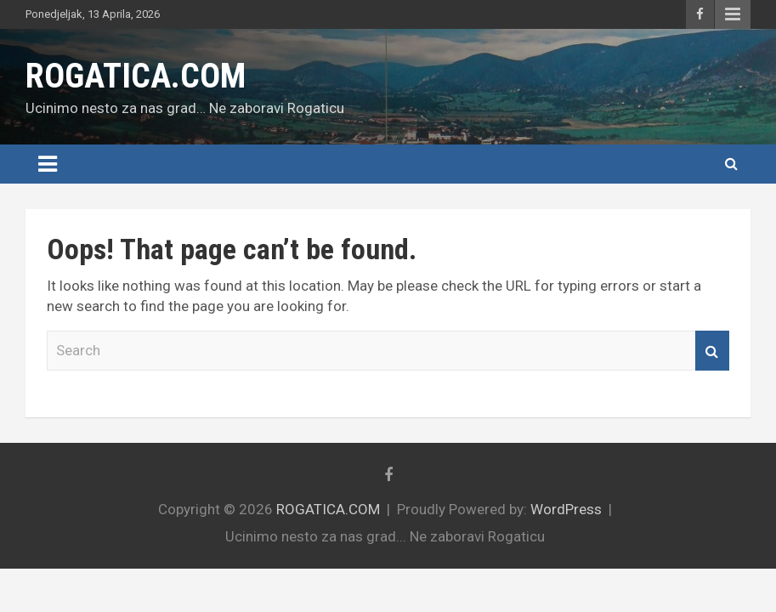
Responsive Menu (733, 14)
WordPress (566, 509)
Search (712, 351)
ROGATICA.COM (135, 76)
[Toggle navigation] (47, 164)
